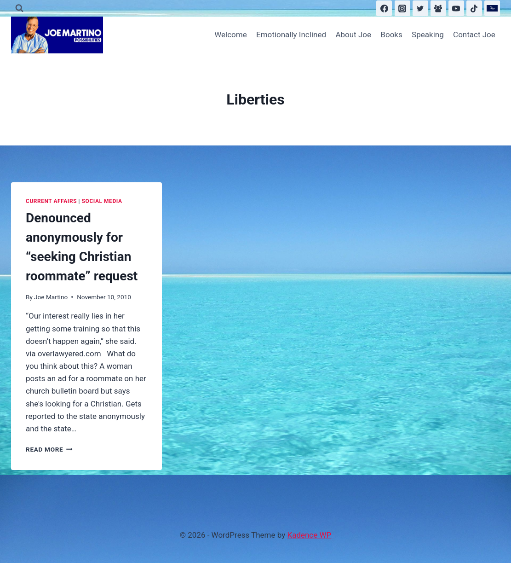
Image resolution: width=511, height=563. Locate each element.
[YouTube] (456, 8)
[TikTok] (474, 8)
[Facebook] (384, 8)
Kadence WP (309, 535)
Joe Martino (51, 297)
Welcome (230, 34)
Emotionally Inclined (291, 34)
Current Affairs (51, 201)
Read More (49, 449)
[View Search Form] (19, 8)
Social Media (102, 201)
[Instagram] (402, 8)
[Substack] (492, 8)
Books (391, 34)
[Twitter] (420, 8)
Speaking (428, 34)
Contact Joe (474, 34)
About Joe (353, 34)
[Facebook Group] (438, 8)
